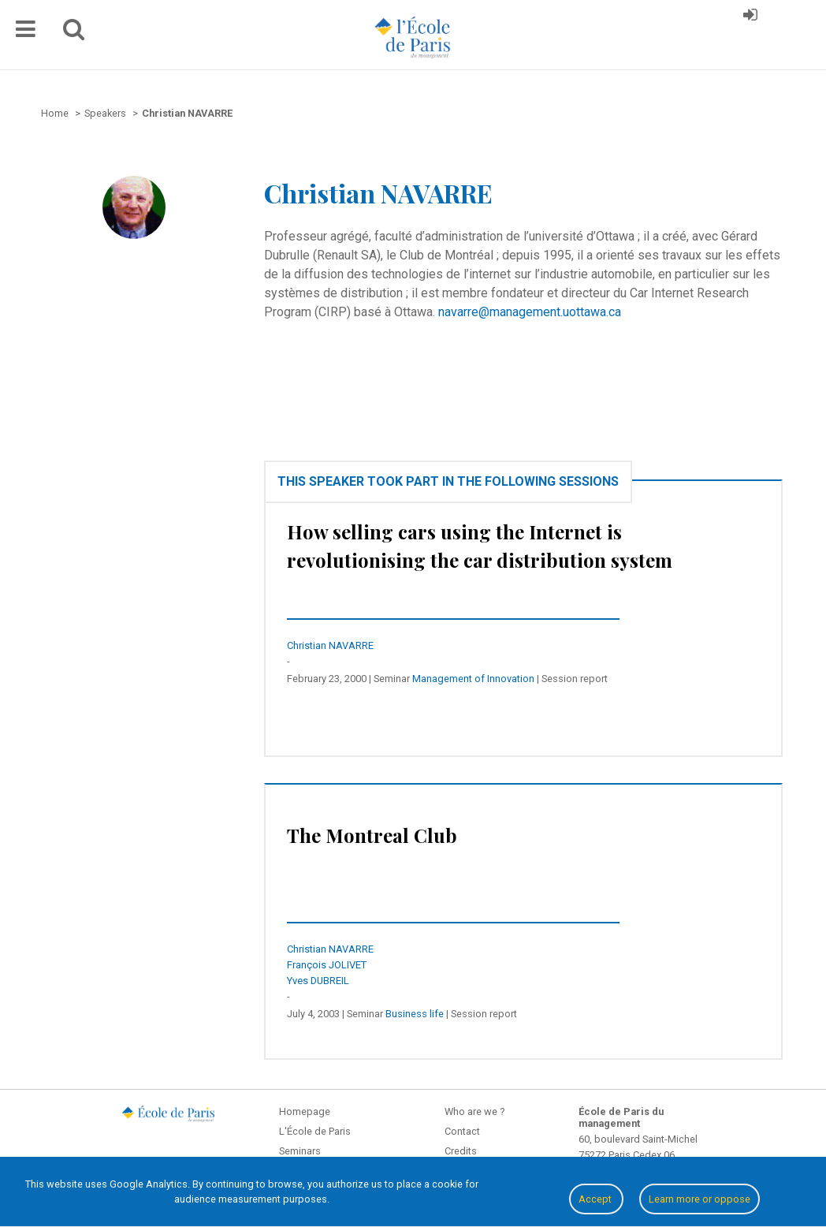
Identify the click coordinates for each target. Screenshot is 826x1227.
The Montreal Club (372, 835)
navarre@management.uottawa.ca (529, 311)
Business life (414, 1014)
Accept (596, 1199)
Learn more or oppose (699, 1199)
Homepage (304, 1111)
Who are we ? (474, 1111)
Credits (461, 1151)
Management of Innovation (473, 678)
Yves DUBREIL (318, 980)
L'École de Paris (315, 1131)
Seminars (300, 1151)
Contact (462, 1131)
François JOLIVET (326, 965)
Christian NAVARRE (330, 645)
